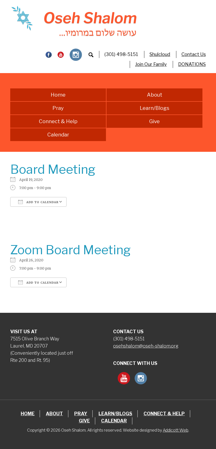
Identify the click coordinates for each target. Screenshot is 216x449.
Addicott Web (175, 430)
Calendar (58, 135)
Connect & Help (58, 121)
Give (154, 121)
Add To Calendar (38, 202)
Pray (58, 108)
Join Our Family (151, 64)
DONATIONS (192, 64)
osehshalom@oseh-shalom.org (145, 346)
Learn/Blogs (154, 108)
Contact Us (193, 54)
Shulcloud (159, 54)
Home (58, 95)
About (154, 95)
